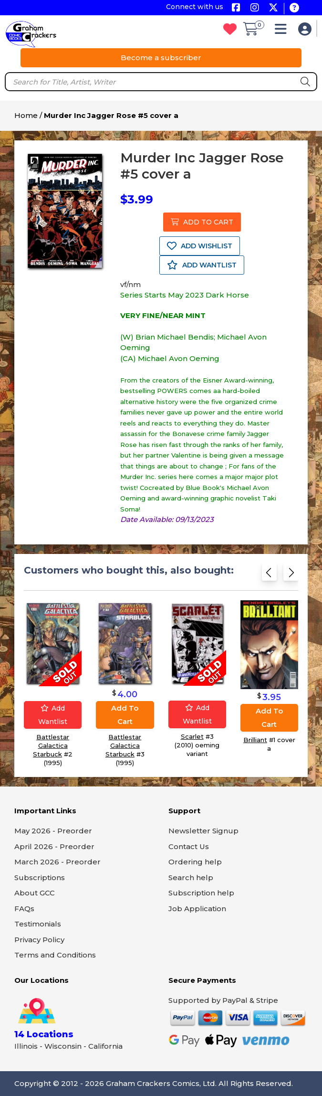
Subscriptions (39, 877)
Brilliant (255, 740)
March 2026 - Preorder (57, 861)
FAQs (24, 908)
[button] (283, 31)
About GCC (34, 892)
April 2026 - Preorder (54, 846)
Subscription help (201, 892)
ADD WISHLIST (199, 246)
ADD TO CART (202, 222)
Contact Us (188, 846)
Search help (190, 877)
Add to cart (124, 714)
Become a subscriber (161, 57)
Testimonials (37, 923)
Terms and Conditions (55, 954)
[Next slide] (290, 574)
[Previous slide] (269, 574)
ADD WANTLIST (202, 265)
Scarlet (192, 736)
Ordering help (195, 861)
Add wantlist (52, 715)
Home (26, 115)
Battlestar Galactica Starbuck (51, 745)
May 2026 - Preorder (53, 830)
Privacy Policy (39, 939)
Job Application (197, 908)
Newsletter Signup (203, 830)
